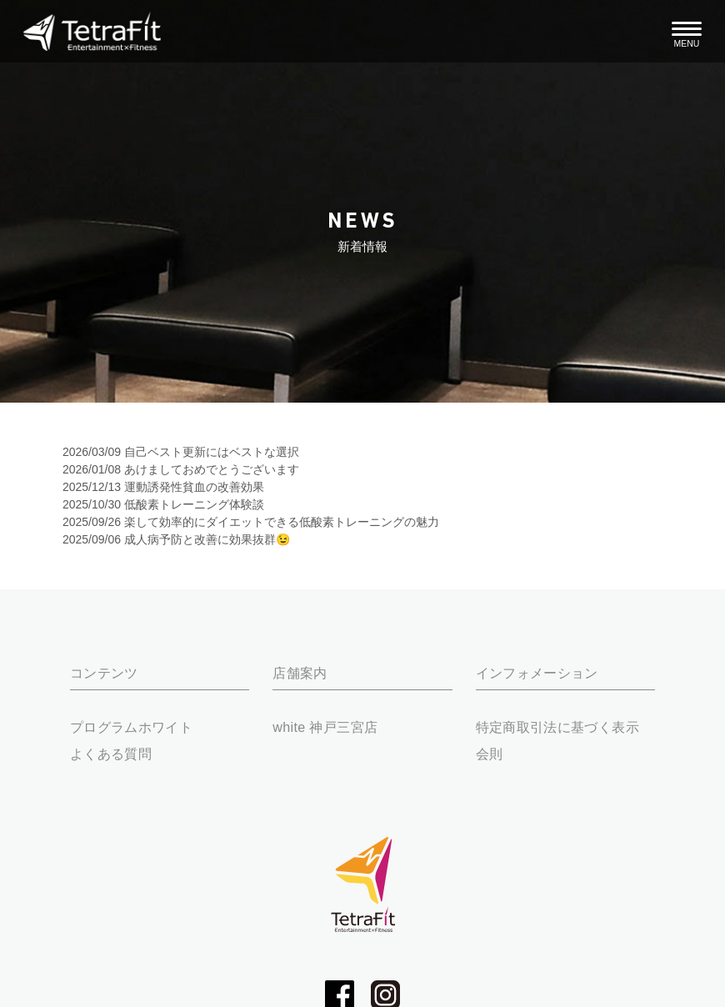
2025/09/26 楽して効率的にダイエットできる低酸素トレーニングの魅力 (250, 522)
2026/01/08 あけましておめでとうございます (180, 469)
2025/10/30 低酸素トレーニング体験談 (163, 504)
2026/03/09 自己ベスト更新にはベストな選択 (180, 451)
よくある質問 (111, 753)
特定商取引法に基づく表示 (557, 726)
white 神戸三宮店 (325, 726)
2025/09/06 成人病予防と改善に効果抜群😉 (176, 539)
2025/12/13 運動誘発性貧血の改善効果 (163, 486)
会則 (489, 753)
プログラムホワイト (131, 726)
